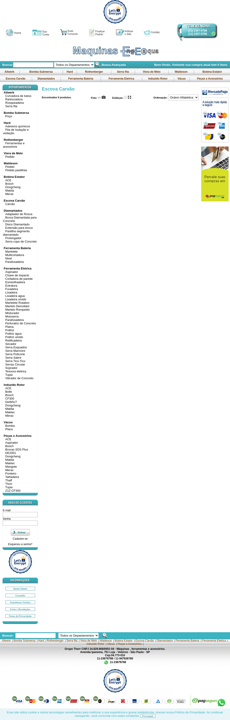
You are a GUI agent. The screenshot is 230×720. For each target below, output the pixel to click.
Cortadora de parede (19, 278)
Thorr (8, 483)
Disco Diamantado (17, 224)
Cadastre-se (20, 538)
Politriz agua (13, 333)
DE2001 (10, 453)
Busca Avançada (113, 65)
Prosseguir (148, 716)
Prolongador (13, 238)
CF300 (9, 398)
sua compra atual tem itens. (206, 65)
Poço (8, 116)
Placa (9, 429)
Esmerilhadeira (15, 282)
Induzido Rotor (158, 78)
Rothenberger (94, 71)
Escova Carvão (15, 78)
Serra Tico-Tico (15, 361)
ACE (8, 180)
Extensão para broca (19, 227)
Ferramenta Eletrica (121, 78)
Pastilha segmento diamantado (16, 232)
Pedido (9, 156)
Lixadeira (11, 292)
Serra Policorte (15, 354)
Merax (9, 194)
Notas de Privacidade (20, 616)
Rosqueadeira (14, 102)
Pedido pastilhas (16, 170)
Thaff (8, 480)
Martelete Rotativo (17, 302)
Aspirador (11, 272)
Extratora (11, 285)
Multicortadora (14, 255)
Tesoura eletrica (15, 371)
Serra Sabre (13, 357)
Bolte (8, 391)
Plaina (9, 326)
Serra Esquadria (16, 347)
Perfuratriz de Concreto (20, 323)
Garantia (20, 595)
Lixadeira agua (15, 296)
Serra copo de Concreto (21, 241)
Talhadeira (12, 477)
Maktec (10, 412)
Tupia (9, 374)
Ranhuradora (14, 99)
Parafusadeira (14, 262)
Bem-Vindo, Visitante (169, 65)
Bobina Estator (212, 71)
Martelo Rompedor (17, 309)
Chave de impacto (17, 275)
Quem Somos (20, 588)
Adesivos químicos (17, 126)
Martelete (11, 251)
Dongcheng (13, 187)
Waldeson (181, 71)
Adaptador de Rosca (18, 214)
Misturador (12, 313)
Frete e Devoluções (20, 609)
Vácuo (182, 78)
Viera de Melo (151, 71)
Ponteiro (10, 473)
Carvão (10, 204)
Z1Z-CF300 (12, 490)
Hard (70, 71)
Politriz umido (14, 337)
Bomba (10, 425)
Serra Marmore (15, 350)
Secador (10, 344)
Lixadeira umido (15, 299)
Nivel (8, 258)
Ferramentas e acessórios (14, 144)
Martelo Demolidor (17, 306)
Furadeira (11, 289)
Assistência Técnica (20, 602)
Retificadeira (13, 340)
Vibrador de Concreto (19, 378)
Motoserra (12, 316)
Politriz (9, 330)
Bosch (9, 183)
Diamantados (46, 78)
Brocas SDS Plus (16, 449)
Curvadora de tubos (18, 96)
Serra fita (123, 71)
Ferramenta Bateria (80, 78)
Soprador (11, 368)
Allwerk (9, 71)
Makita (9, 190)
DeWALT (11, 402)
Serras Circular (15, 364)
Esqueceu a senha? (20, 544)
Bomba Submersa (41, 71)
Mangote (11, 466)
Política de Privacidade (190, 712)
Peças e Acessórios (210, 78)
